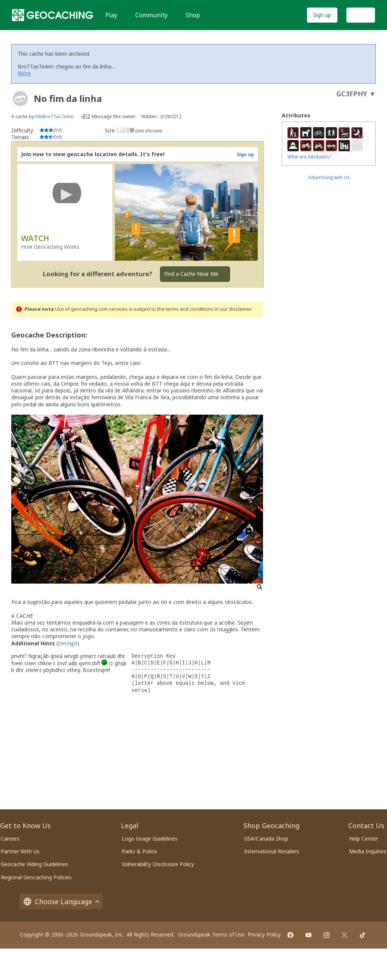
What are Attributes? (309, 157)
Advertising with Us (329, 177)
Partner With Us (20, 851)
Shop (193, 15)
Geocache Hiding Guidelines (34, 864)
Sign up (322, 14)
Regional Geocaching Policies (36, 877)
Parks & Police (139, 851)
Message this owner (114, 116)
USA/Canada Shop (266, 838)
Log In (361, 14)
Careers (10, 838)
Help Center (363, 838)
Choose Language (61, 901)
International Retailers (271, 851)
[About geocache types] (20, 99)
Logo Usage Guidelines (149, 838)
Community (151, 15)
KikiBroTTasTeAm (54, 116)
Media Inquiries (367, 851)
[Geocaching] (52, 15)
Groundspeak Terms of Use (211, 934)
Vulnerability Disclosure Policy (158, 864)
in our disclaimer (233, 309)
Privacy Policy (264, 934)
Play (111, 15)
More (24, 73)
